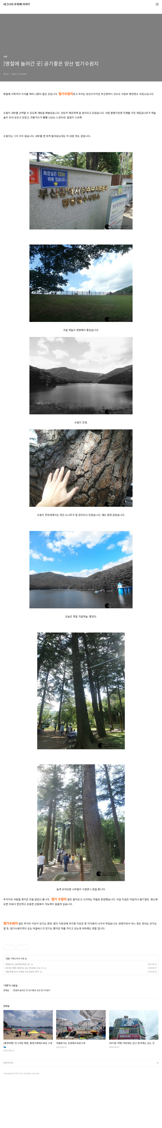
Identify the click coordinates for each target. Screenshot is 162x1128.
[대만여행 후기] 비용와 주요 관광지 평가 (22, 1018)
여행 (8, 1005)
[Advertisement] (81, 959)
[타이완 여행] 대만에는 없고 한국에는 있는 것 (24, 1015)
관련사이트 (8, 1110)
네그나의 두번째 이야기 (16, 4)
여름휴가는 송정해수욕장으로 (17, 1011)
